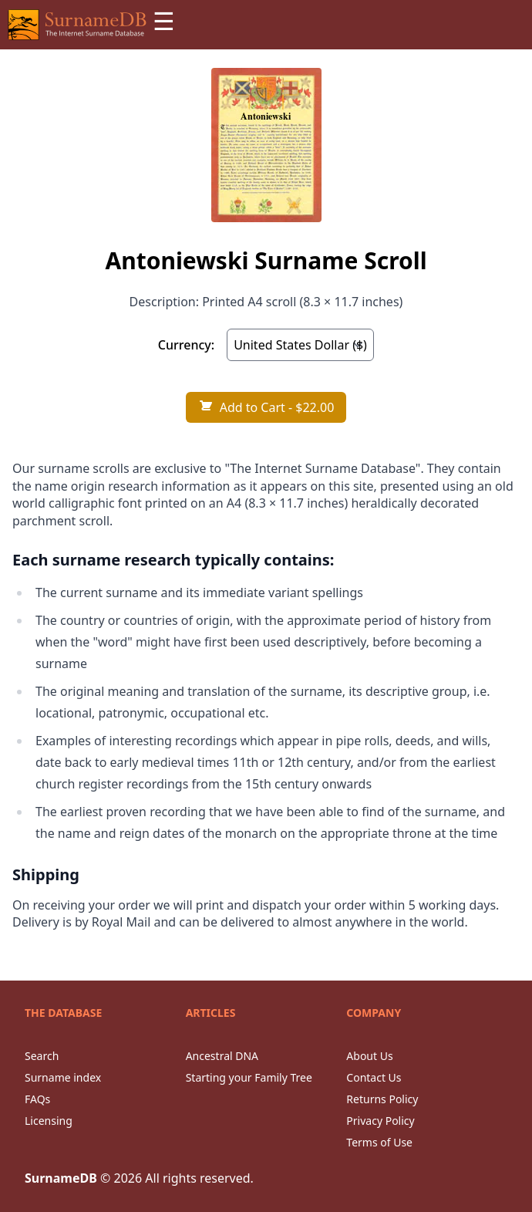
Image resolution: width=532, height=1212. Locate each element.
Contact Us (373, 1077)
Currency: (186, 344)
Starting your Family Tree (249, 1077)
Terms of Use (379, 1142)
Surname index (63, 1077)
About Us (369, 1055)
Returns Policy (382, 1099)
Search (42, 1055)
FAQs (37, 1099)
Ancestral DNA (222, 1055)
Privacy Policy (380, 1120)
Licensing (48, 1120)
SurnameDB (61, 1178)
